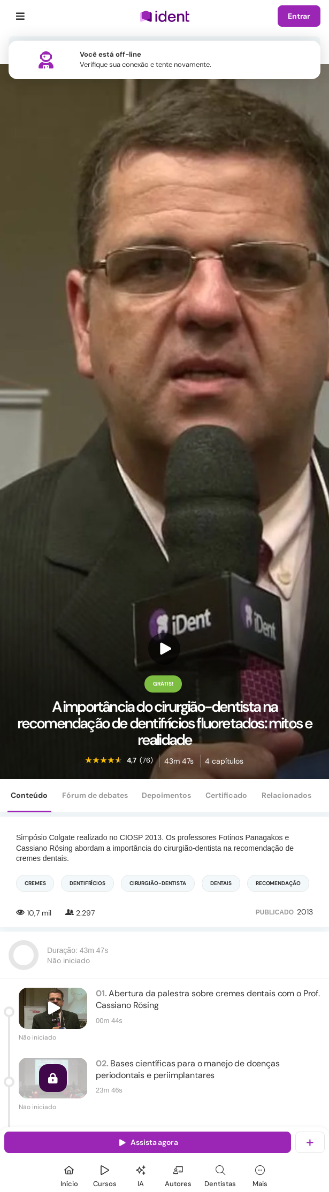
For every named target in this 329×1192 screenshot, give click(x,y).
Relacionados (286, 795)
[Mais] (260, 1174)
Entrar (299, 16)
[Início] (69, 1174)
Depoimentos (166, 795)
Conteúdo (29, 795)
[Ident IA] (140, 1174)
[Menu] (21, 16)
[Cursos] (105, 1174)
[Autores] (178, 1174)
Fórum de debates (95, 795)
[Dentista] (220, 1174)
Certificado (226, 795)
